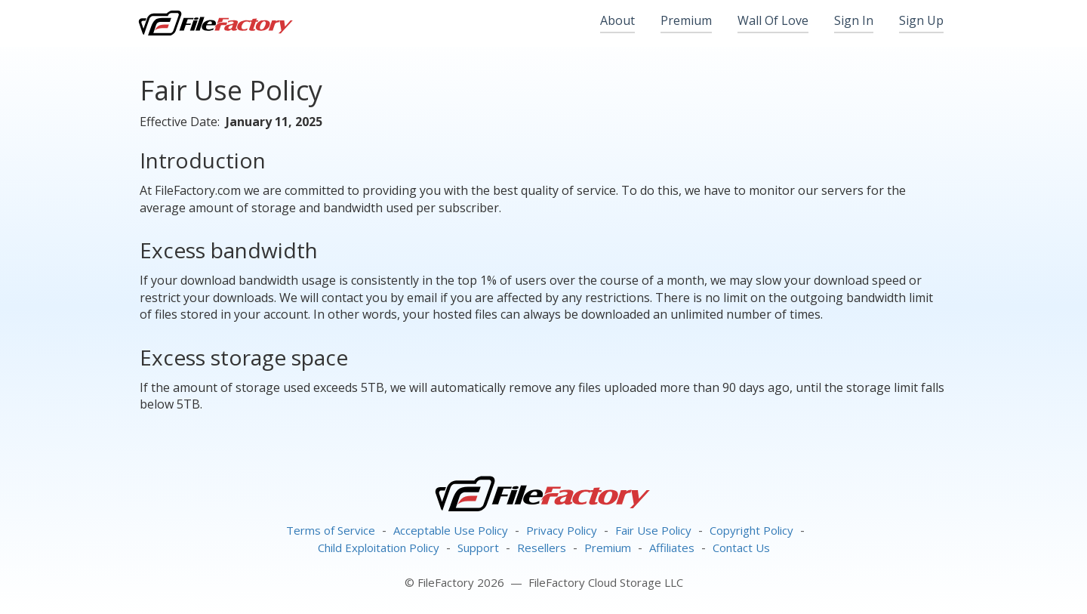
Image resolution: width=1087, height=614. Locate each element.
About (617, 20)
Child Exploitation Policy (378, 547)
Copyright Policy (751, 530)
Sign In (853, 20)
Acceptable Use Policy (450, 530)
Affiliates (671, 547)
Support (478, 547)
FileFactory (215, 23)
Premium (686, 20)
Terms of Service (330, 530)
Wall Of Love (772, 20)
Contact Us (741, 547)
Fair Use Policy (653, 530)
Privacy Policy (561, 530)
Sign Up (921, 20)
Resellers (541, 547)
